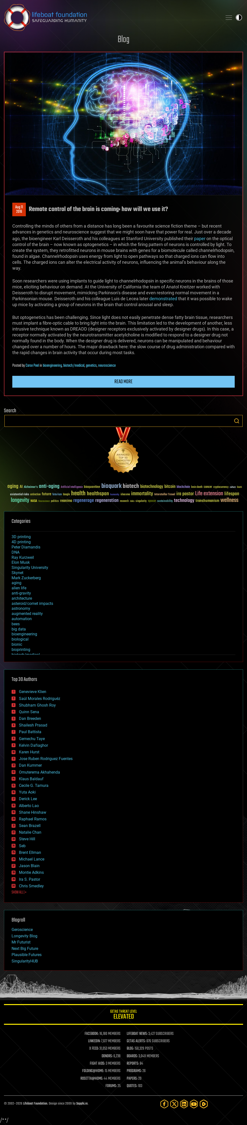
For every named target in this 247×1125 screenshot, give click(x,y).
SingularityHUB (25, 961)
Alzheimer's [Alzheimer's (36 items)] (31, 487)
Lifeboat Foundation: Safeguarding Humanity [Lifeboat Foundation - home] (111, 17)
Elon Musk (21, 562)
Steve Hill (27, 839)
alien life (19, 588)
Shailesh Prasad (33, 725)
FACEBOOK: (92, 1034)
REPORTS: (133, 1063)
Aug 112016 (19, 209)
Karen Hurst (29, 752)
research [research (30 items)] (124, 501)
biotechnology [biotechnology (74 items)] (151, 486)
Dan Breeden (30, 718)
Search (237, 421)
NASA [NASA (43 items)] (34, 501)
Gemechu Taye (32, 738)
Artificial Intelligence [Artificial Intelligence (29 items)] (72, 487)
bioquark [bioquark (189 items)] (111, 486)
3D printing (21, 536)
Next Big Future (25, 948)
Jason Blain (29, 865)
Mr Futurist (21, 942)
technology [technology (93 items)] (184, 501)
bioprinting (21, 649)
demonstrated (163, 298)
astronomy (21, 608)
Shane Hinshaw (32, 812)
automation (22, 618)
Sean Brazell (30, 825)
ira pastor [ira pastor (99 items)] (185, 494)
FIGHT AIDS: (97, 1063)
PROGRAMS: (134, 1071)
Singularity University (30, 567)
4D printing (21, 542)
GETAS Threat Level (123, 1015)
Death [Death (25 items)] (239, 487)
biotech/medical (73, 366)
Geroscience (22, 929)
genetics (91, 366)
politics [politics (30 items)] (55, 501)
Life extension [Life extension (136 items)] (209, 494)
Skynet (17, 572)
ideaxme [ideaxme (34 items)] (125, 494)
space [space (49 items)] (152, 501)
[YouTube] (194, 1104)
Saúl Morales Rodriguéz (39, 698)
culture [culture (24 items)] (233, 487)
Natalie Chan (30, 832)
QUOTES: (132, 1086)
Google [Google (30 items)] (66, 494)
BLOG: (130, 1048)
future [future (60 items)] (46, 494)
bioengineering (52, 366)
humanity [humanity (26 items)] (114, 494)
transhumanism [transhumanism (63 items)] (207, 500)
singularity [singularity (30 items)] (141, 501)
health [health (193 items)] (78, 493)
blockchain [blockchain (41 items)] (183, 487)
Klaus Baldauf (31, 779)
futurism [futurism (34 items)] (57, 494)
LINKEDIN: (94, 1041)
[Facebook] (164, 1104)
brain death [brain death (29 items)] (196, 487)
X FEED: (94, 1048)
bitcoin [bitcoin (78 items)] (169, 486)
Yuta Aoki (27, 792)
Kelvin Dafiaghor (33, 745)
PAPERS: (132, 1078)
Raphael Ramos (32, 819)
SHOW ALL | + (19, 892)
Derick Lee (28, 798)
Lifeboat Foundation (35, 1104)
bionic (17, 644)
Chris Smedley (31, 886)
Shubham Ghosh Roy (37, 705)
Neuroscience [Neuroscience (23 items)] (44, 501)
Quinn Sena (29, 712)
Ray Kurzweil (23, 557)
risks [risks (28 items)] (132, 501)
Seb (22, 846)
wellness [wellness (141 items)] (229, 500)
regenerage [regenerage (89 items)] (83, 500)
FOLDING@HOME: (93, 1071)
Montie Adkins (31, 872)
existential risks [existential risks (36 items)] (19, 494)
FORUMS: (111, 1086)
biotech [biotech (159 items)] (131, 486)
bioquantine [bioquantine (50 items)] (92, 487)
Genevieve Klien (32, 691)
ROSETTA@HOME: (91, 1078)
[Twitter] (174, 1104)
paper (199, 238)
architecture (22, 598)
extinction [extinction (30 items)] (35, 494)
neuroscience (107, 366)
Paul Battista (30, 731)
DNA (15, 552)
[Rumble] (204, 1104)
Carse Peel (32, 366)
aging (16, 582)
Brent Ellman (30, 852)
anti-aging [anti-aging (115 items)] (49, 486)
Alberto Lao (29, 805)
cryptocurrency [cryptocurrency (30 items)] (221, 487)
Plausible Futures (27, 954)
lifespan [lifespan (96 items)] (231, 494)
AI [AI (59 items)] (21, 487)
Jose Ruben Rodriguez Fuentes (46, 758)
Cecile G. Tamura (33, 785)
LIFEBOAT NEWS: (137, 1034)
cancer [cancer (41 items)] (208, 487)
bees (16, 624)
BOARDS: (132, 1056)
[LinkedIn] (184, 1104)
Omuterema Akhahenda (39, 772)
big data (19, 629)
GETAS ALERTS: (136, 1041)
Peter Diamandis (26, 547)
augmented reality (27, 613)
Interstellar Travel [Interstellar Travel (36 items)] (164, 494)
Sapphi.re (82, 1104)
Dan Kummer (30, 765)
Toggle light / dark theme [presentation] (239, 17)
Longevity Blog (24, 936)
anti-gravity (21, 593)
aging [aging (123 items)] (12, 486)
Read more (123, 382)
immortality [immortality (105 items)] (142, 494)
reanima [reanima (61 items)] (66, 500)
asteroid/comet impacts (32, 603)
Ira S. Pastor (29, 879)
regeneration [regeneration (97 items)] (107, 500)
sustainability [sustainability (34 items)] (165, 501)
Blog (123, 40)
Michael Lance (31, 859)
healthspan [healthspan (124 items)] (98, 494)
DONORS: (107, 1056)
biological (20, 639)
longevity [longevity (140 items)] (20, 500)
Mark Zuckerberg (26, 578)
